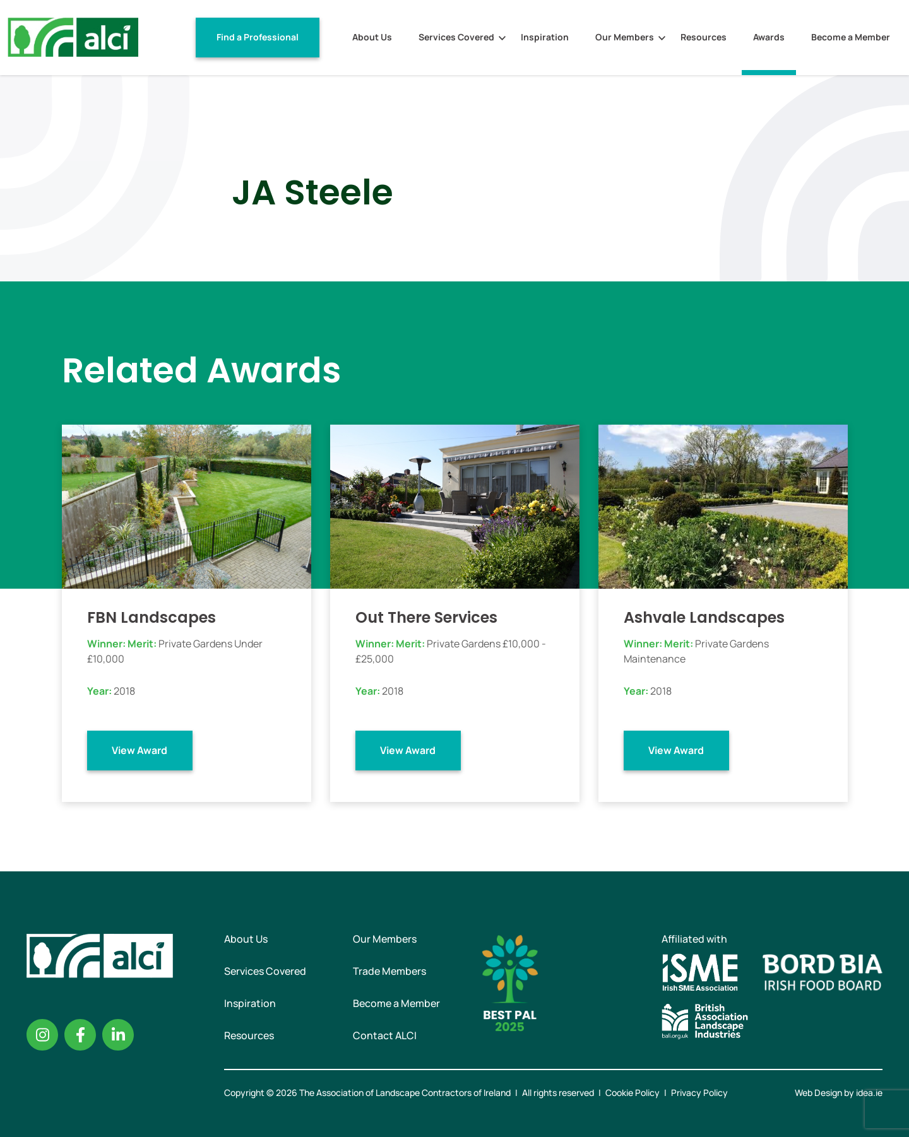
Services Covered (456, 37)
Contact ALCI (385, 1035)
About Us (372, 37)
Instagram (42, 1035)
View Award (139, 750)
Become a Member (850, 37)
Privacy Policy (699, 1093)
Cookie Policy (632, 1093)
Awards (769, 37)
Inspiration (545, 37)
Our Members (624, 37)
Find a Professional (258, 37)
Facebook (80, 1035)
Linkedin (118, 1035)
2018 (124, 691)
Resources (703, 37)
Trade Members (389, 971)
